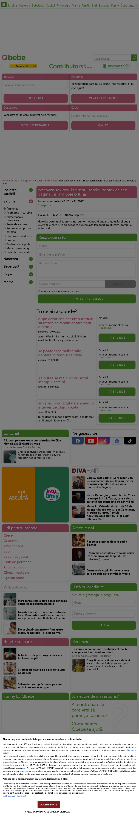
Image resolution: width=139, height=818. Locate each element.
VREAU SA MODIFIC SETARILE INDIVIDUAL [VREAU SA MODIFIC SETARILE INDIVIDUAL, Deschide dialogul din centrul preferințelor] (47, 811)
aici (23, 768)
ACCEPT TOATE (48, 804)
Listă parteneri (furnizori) (14, 796)
